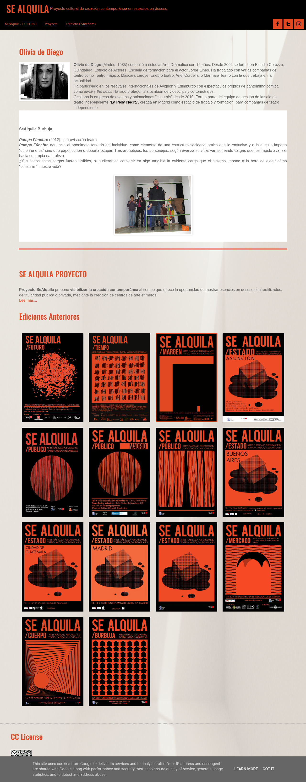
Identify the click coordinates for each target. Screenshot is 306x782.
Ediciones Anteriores (81, 24)
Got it (268, 769)
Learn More (246, 769)
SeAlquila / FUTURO (21, 24)
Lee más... (28, 300)
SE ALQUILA (27, 8)
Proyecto (51, 24)
